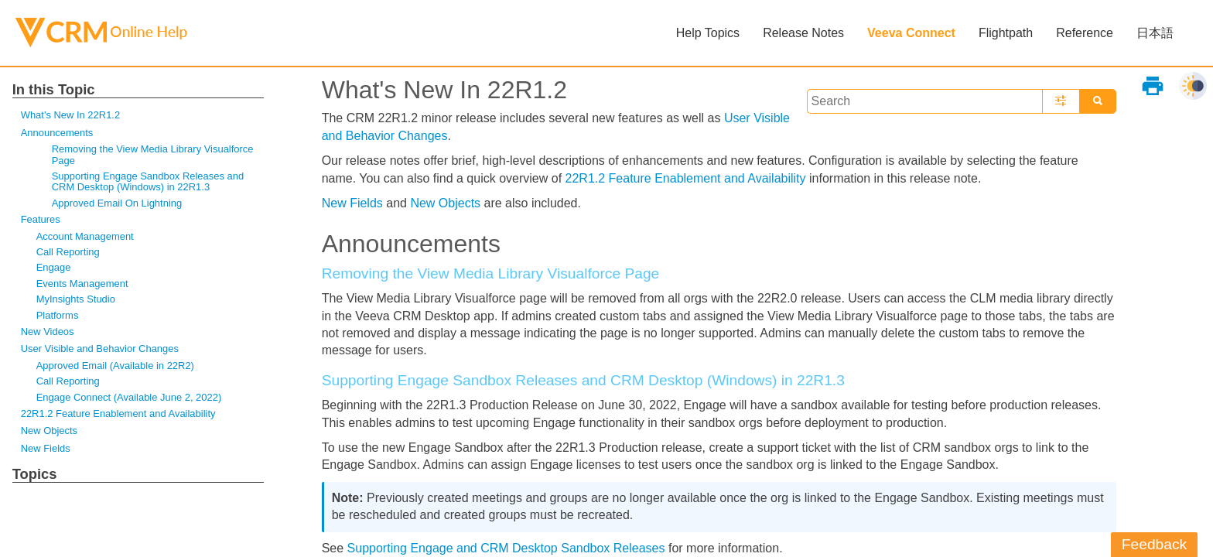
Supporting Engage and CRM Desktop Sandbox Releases (506, 548)
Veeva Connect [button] (911, 32)
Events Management (82, 283)
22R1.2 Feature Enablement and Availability (118, 413)
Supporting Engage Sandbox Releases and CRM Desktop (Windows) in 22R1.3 (148, 181)
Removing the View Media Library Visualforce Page (153, 154)
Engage (53, 267)
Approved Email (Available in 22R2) (115, 365)
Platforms (57, 315)
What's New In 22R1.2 (70, 115)
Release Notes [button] (803, 32)
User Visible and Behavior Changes (100, 348)
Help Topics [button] (708, 32)
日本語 (1155, 32)
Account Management (85, 236)
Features (40, 219)
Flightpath (1006, 32)
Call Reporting (68, 252)
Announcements (57, 132)
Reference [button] (1084, 32)
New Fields (45, 448)
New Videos (47, 331)
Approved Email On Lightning (117, 203)
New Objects (49, 430)
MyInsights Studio (75, 299)
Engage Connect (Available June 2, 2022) (129, 397)
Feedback (1154, 544)
